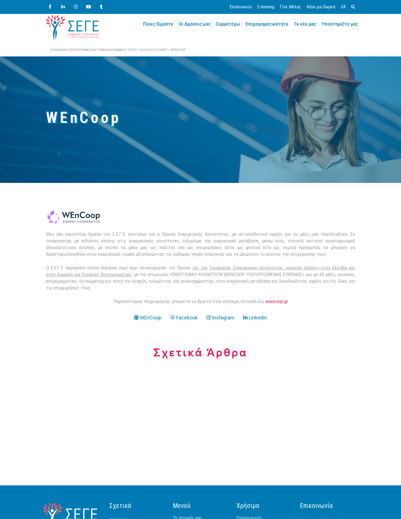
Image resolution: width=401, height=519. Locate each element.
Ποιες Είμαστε (158, 24)
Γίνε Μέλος (290, 6)
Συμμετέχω (228, 24)
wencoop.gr (276, 301)
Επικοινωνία (240, 6)
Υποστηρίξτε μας (340, 24)
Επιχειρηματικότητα (267, 24)
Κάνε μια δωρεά (321, 6)
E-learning (265, 6)
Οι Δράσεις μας (195, 24)
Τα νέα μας (305, 24)
